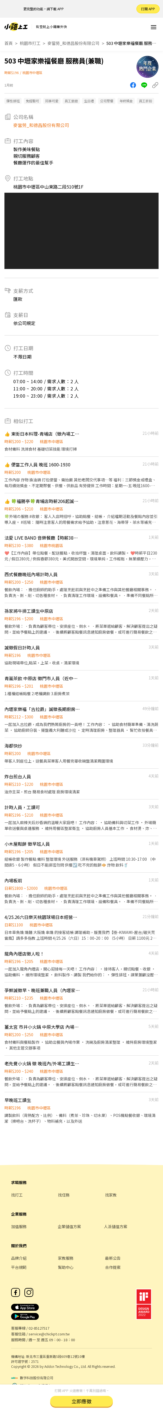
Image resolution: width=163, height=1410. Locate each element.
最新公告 (113, 1258)
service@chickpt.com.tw (49, 1334)
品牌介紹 (19, 1258)
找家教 (111, 1195)
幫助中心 (65, 1267)
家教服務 (65, 1258)
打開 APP (148, 8)
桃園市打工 (30, 43)
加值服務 (19, 1226)
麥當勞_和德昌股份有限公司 (73, 43)
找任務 (64, 1195)
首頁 (8, 43)
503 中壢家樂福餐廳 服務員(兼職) (131, 43)
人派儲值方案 (115, 1226)
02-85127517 (39, 1328)
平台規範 (19, 1267)
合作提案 (113, 1267)
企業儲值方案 (69, 1226)
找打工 (17, 1195)
